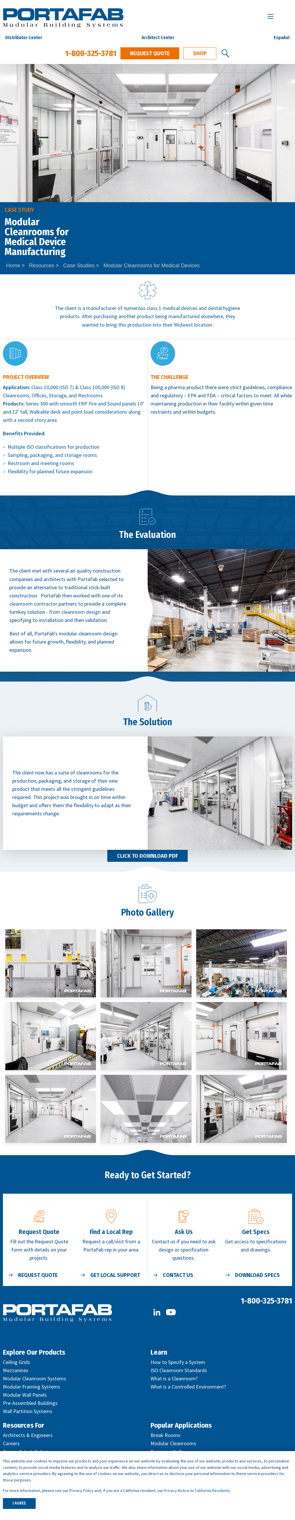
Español (282, 37)
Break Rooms (165, 1435)
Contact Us (178, 1275)
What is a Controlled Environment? (188, 1386)
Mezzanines (15, 1370)
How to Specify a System (178, 1362)
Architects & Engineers (28, 1435)
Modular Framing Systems (31, 1386)
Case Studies (78, 265)
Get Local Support (115, 1275)
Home (13, 265)
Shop (200, 53)
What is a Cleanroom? (174, 1378)
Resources (41, 265)
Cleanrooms (16, 395)
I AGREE (19, 1503)
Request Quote (150, 53)
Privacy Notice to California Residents (197, 1490)
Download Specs (257, 1275)
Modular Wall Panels (25, 1394)
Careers (11, 1443)
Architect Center (158, 37)
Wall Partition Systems (27, 1411)
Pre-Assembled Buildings (30, 1403)
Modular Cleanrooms (173, 1443)
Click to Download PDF (147, 856)
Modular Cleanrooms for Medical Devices (151, 265)
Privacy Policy (81, 1490)
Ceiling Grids (16, 1362)
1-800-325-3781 (90, 53)
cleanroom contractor (33, 603)
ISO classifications (46, 446)
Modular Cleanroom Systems (34, 1378)
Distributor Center (23, 37)
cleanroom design (81, 612)
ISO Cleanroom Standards (179, 1370)
